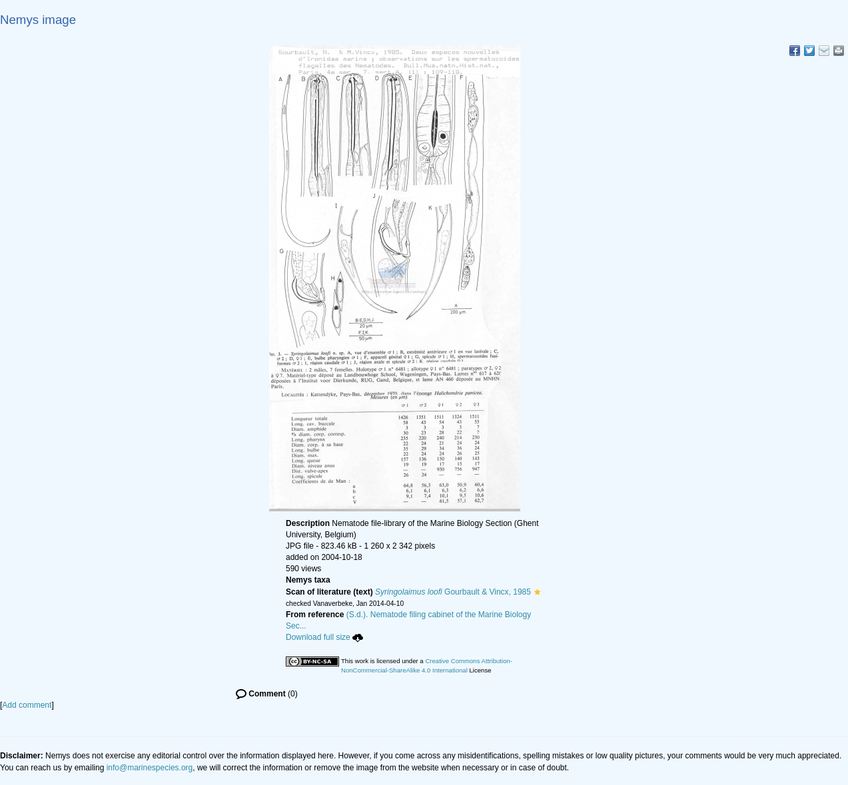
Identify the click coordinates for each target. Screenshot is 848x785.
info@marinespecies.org (150, 767)
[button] (537, 592)
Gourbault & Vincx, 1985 (453, 592)
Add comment (26, 705)
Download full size (324, 637)
